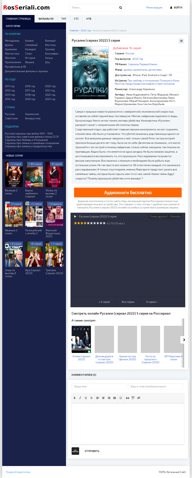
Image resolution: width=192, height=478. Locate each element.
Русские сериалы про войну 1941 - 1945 (29, 133)
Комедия (30, 49)
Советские (11, 118)
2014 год (10, 99)
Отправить (92, 451)
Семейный (31, 44)
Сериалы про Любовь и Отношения (26, 139)
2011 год (9, 86)
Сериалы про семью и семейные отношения (32, 143)
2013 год (10, 94)
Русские (10, 114)
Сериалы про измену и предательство (28, 146)
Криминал (11, 49)
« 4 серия (104, 301)
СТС (76, 18)
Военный (50, 40)
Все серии (128, 301)
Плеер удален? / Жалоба (165, 216)
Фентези (10, 57)
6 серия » (151, 301)
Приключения (13, 62)
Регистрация (154, 7)
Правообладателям (18, 472)
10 (104, 223)
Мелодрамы (12, 40)
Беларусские (32, 118)
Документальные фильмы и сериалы (26, 71)
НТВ (88, 18)
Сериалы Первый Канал (142, 64)
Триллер (50, 49)
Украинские (32, 114)
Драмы (9, 44)
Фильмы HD (46, 18)
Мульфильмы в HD (15, 66)
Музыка (29, 62)
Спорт (28, 53)
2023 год (50, 99)
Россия (130, 53)
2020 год (50, 86)
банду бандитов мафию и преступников (150, 83)
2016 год (30, 86)
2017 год (30, 90)
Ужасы (49, 57)
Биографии (51, 53)
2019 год (30, 99)
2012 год (10, 90)
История (30, 57)
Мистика (50, 44)
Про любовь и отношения (143, 80)
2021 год (50, 90)
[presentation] (74, 398)
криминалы (140, 69)
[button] (74, 398)
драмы (128, 69)
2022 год (137, 58)
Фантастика (12, 53)
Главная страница (18, 18)
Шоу (47, 62)
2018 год (30, 94)
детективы (155, 69)
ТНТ (63, 18)
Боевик (29, 40)
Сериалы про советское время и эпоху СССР (32, 136)
